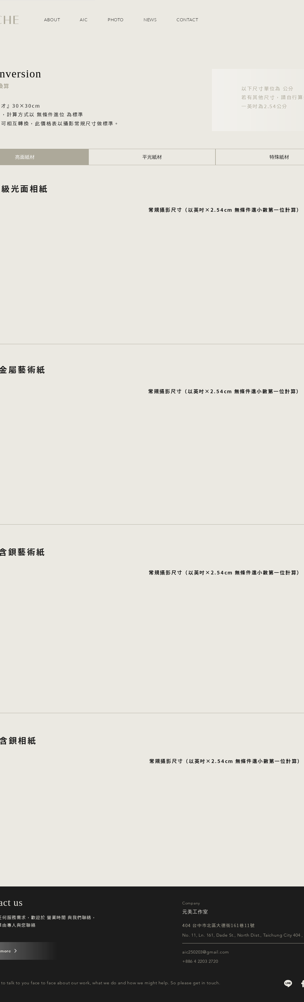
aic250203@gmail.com (205, 952)
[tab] (152, 157)
